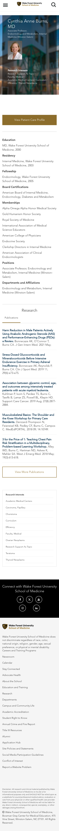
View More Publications (29, 472)
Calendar (7, 662)
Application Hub (11, 742)
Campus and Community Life (18, 705)
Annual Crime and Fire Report (18, 724)
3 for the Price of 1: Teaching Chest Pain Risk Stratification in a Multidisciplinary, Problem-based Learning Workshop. (26, 443)
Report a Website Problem (16, 767)
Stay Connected (11, 668)
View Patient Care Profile (29, 120)
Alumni (6, 736)
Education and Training (15, 687)
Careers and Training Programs (19, 650)
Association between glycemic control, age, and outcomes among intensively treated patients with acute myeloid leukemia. (29, 386)
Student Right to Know (14, 717)
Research (7, 693)
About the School (12, 681)
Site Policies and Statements (17, 748)
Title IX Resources (12, 730)
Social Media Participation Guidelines (23, 754)
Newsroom (8, 656)
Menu (5, 3)
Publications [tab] (11, 317)
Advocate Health (11, 675)
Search (52, 3)
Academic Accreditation (15, 711)
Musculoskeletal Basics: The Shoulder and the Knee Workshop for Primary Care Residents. (28, 418)
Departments (9, 699)
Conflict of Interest (12, 760)
